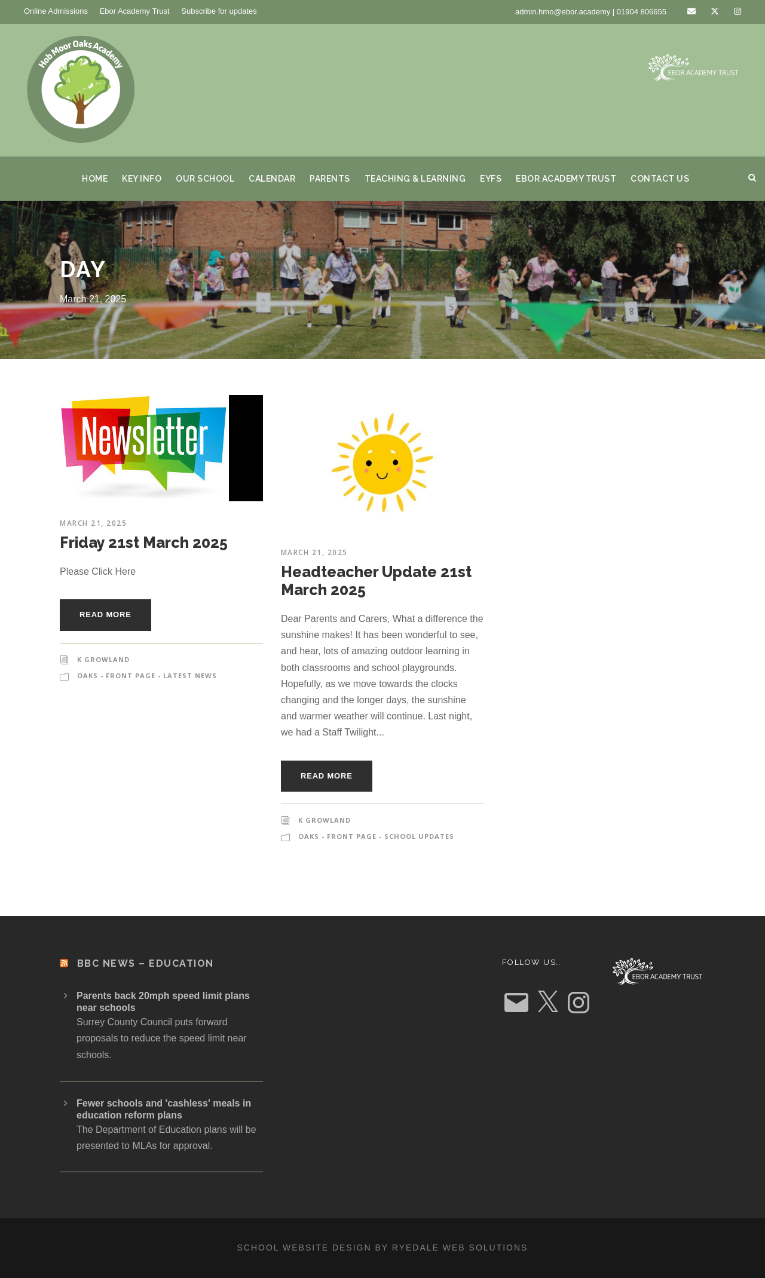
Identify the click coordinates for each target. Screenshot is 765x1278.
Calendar (272, 178)
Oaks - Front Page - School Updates (376, 836)
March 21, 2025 (93, 523)
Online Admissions (56, 11)
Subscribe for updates (218, 11)
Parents (330, 178)
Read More (105, 614)
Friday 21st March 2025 (144, 542)
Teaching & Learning (415, 178)
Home (95, 178)
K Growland (103, 659)
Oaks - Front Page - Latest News (147, 675)
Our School (205, 178)
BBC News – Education (145, 963)
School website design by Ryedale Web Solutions (382, 1247)
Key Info (141, 178)
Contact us (660, 178)
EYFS (490, 178)
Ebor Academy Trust (135, 11)
